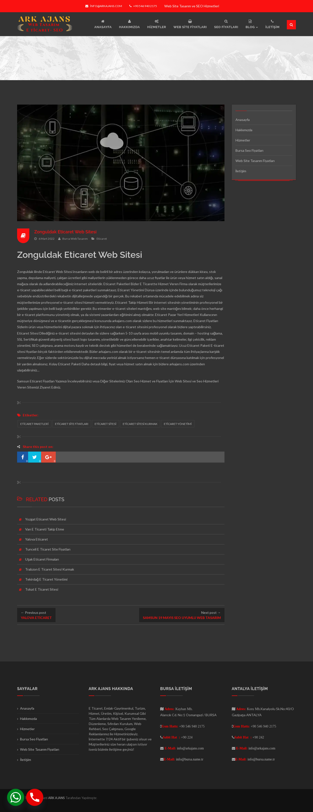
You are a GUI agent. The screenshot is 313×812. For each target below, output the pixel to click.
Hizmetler (242, 140)
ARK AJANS (57, 798)
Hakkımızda (243, 130)
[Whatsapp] (15, 797)
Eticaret (102, 238)
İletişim (240, 171)
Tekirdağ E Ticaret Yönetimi (46, 579)
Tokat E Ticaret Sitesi (41, 589)
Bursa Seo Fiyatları (249, 150)
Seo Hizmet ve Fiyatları (151, 381)
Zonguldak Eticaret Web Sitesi (65, 231)
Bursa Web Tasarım (75, 238)
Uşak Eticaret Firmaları (42, 559)
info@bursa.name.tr (189, 759)
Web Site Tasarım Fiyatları (255, 161)
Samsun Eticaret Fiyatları (36, 381)
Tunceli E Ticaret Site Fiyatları (47, 549)
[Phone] (34, 797)
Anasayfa (242, 120)
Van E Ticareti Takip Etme (44, 529)
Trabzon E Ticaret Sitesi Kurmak (49, 569)
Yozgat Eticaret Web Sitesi (45, 519)
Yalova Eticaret (36, 539)
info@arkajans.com (103, 6)
